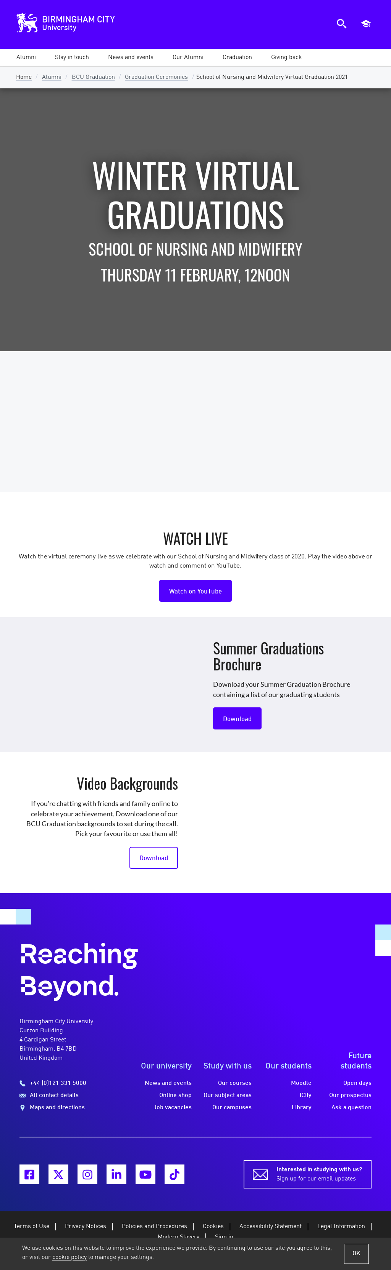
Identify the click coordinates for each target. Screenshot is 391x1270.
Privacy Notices (85, 1227)
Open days (357, 1083)
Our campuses (232, 1108)
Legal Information (341, 1227)
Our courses (235, 1083)
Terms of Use (31, 1227)
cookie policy (69, 1257)
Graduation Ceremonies (156, 77)
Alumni (51, 77)
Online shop (175, 1095)
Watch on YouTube (195, 592)
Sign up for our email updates (319, 1173)
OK (356, 1254)
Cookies (213, 1227)
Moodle (301, 1083)
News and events (168, 1083)
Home (24, 77)
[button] (26, 57)
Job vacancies (172, 1108)
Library (302, 1108)
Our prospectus (350, 1095)
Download (237, 719)
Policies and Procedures (154, 1227)
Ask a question (351, 1108)
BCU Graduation (93, 77)
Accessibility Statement (270, 1227)
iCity (306, 1095)
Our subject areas (228, 1095)
